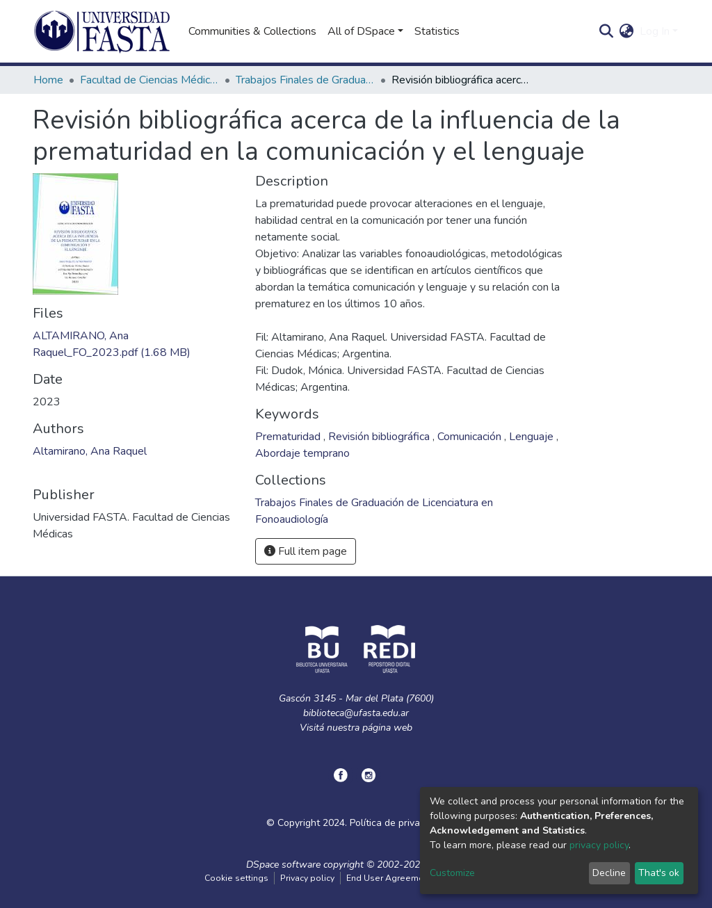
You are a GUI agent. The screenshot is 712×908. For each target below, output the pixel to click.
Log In (655, 31)
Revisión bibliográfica (380, 436)
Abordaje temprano (302, 453)
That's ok (658, 872)
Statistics (437, 31)
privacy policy (599, 845)
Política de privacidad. (398, 822)
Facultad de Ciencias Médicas (149, 80)
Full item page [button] (305, 551)
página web (387, 727)
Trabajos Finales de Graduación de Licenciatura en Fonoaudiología (305, 80)
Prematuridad (289, 436)
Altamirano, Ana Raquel (90, 451)
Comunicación (470, 436)
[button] (627, 31)
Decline (609, 872)
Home (48, 80)
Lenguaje (532, 436)
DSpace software (283, 864)
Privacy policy (307, 878)
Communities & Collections (252, 31)
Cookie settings (236, 878)
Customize (452, 872)
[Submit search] (606, 31)
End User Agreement (389, 878)
